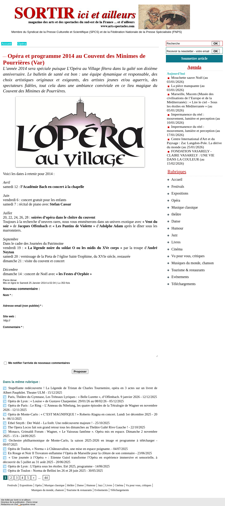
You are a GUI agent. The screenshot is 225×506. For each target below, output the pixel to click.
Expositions (27, 477)
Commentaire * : (13, 327)
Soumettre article (194, 59)
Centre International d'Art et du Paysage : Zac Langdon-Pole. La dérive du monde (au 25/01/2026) (192, 144)
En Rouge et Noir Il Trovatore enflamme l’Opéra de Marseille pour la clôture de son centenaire (66, 446)
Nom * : (7, 295)
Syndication (26, 502)
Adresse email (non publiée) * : (23, 305)
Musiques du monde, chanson (66, 482)
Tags (59, 502)
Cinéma (144, 477)
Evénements (136, 482)
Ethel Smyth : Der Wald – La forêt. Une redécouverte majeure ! (46, 421)
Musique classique (63, 477)
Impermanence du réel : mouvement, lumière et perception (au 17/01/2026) (192, 131)
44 (45, 469)
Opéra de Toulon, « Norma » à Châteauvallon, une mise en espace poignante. (55, 442)
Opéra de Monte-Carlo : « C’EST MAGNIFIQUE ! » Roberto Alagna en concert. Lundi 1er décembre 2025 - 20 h (79, 413)
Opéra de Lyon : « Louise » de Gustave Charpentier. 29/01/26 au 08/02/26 (52, 400)
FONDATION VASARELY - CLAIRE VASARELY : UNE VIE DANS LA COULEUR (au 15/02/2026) (191, 158)
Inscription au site (45, 502)
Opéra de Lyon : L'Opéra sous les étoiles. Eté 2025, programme (46, 458)
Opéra (22, 43)
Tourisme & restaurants (108, 482)
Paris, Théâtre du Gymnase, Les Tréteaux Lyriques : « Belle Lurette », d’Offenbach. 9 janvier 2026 (68, 396)
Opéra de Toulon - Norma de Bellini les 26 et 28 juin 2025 (42, 462)
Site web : (9, 316)
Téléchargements (80, 486)
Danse (96, 477)
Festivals (9, 477)
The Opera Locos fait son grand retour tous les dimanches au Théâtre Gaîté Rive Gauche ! (62, 425)
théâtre (85, 477)
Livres (131, 477)
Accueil (7, 43)
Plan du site (7, 502)
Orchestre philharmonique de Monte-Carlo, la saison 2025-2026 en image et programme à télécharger (70, 437)
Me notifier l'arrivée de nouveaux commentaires (39, 363)
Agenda (194, 67)
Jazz (121, 477)
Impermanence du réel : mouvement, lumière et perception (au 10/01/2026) (192, 119)
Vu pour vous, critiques (188, 265)
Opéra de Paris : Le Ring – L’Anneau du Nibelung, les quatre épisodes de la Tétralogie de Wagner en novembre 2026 (80, 404)
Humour (110, 477)
